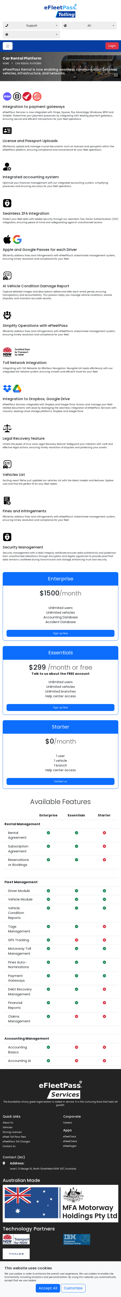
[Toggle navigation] (8, 46)
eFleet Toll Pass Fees (14, 1137)
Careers (67, 1122)
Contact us (60, 781)
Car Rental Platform (28, 63)
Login (112, 46)
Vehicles (8, 1127)
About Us (8, 1122)
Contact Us (9, 1146)
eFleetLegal (69, 1146)
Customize (73, 1288)
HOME (6, 63)
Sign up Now (60, 633)
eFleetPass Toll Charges (16, 1141)
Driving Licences (12, 1132)
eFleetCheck (70, 1141)
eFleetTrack (69, 1136)
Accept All (48, 1288)
